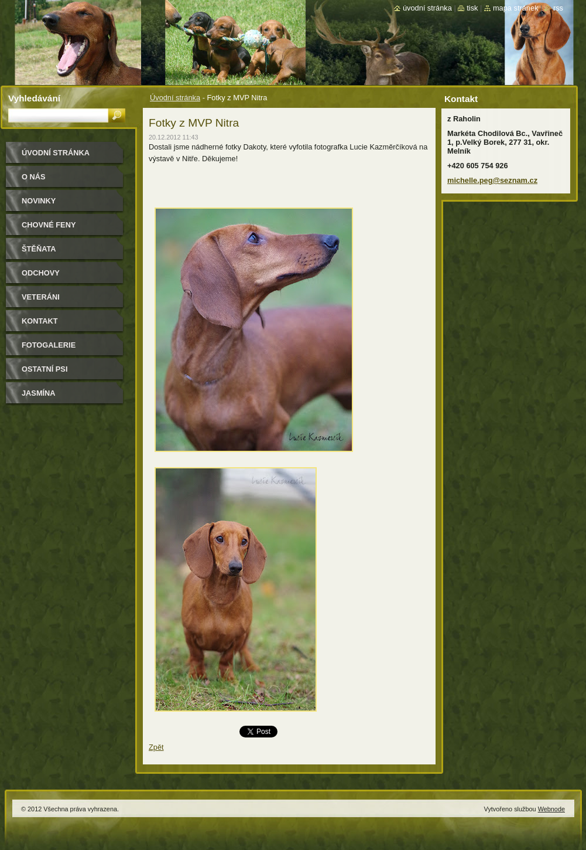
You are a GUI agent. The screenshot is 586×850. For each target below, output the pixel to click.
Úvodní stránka (175, 97)
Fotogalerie (49, 345)
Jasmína (39, 393)
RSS (558, 8)
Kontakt (40, 321)
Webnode (551, 808)
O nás (34, 176)
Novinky (39, 200)
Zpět (156, 747)
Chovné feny (49, 224)
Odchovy (41, 272)
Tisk (472, 8)
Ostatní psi (44, 369)
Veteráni (41, 297)
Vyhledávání (34, 98)
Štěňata (39, 248)
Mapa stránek (516, 8)
